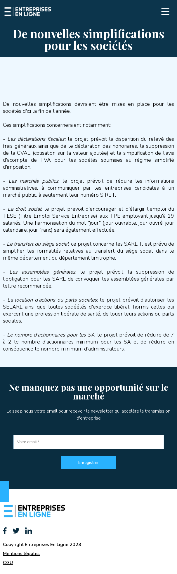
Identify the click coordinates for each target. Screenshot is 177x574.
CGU (8, 562)
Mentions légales (21, 553)
